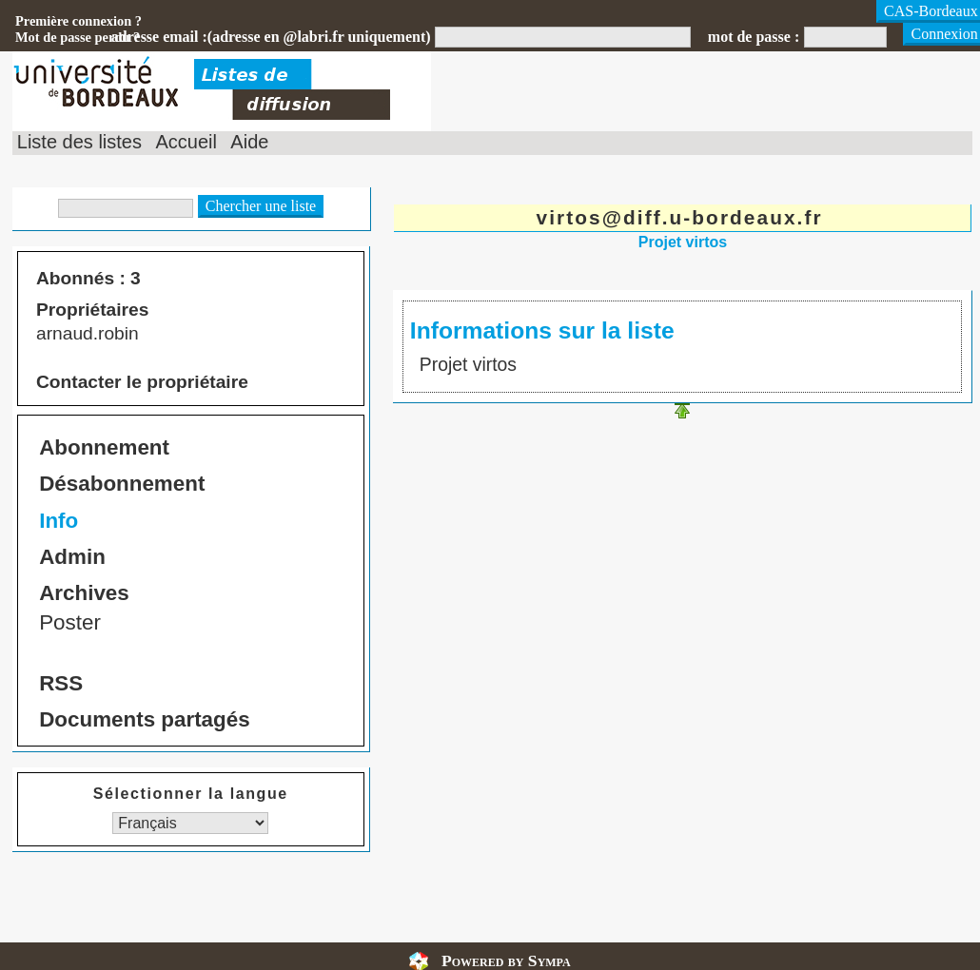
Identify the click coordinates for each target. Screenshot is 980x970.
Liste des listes (79, 141)
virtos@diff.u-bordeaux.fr (680, 217)
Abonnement (104, 447)
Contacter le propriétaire (142, 382)
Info (58, 521)
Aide (249, 141)
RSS (61, 683)
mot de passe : (753, 37)
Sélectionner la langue (190, 794)
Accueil (185, 141)
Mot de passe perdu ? (77, 37)
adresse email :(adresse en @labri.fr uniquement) (271, 37)
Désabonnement (122, 483)
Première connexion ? (78, 21)
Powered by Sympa (506, 960)
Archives (84, 593)
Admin (72, 557)
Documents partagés (144, 719)
